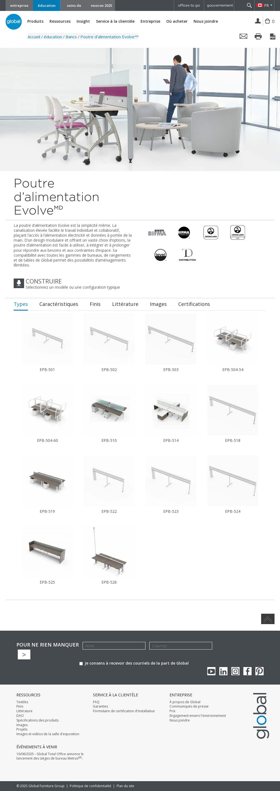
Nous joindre (206, 21)
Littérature (24, 711)
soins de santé (74, 7)
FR (266, 5)
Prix (172, 711)
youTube (211, 671)
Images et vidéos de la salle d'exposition (47, 734)
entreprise (19, 5)
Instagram (235, 671)
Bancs (71, 36)
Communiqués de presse (189, 706)
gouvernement (220, 5)
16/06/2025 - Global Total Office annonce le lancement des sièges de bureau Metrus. (50, 756)
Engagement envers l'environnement (198, 716)
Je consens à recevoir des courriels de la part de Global (134, 663)
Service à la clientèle (115, 21)
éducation (47, 5)
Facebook (247, 671)
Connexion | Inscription (258, 21)
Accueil (34, 36)
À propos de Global (185, 702)
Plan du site (125, 786)
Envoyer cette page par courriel (244, 36)
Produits (35, 21)
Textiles (22, 702)
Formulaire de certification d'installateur (124, 711)
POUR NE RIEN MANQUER (47, 645)
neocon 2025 (101, 5)
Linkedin (223, 671)
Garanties (100, 706)
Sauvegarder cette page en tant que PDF (273, 36)
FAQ (96, 702)
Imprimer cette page (258, 36)
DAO (20, 716)
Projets (21, 729)
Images (22, 725)
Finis (19, 706)
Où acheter (177, 21)
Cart (268, 25)
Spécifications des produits (37, 720)
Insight (83, 21)
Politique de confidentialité (90, 786)
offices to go (189, 5)
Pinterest (259, 671)
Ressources (60, 21)
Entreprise (150, 21)
